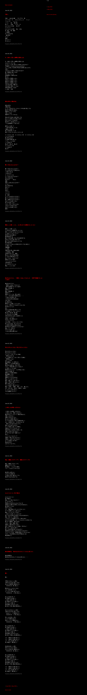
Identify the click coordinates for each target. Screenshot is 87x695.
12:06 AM (17, 537)
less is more (8, 5)
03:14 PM (17, 268)
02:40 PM (17, 333)
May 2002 (14, 686)
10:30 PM (17, 446)
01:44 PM (17, 91)
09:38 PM (17, 673)
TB (21, 43)
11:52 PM (17, 211)
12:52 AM (17, 479)
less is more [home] (51, 14)
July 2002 (8, 686)
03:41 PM (17, 43)
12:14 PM (17, 393)
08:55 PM (17, 559)
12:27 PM (17, 151)
